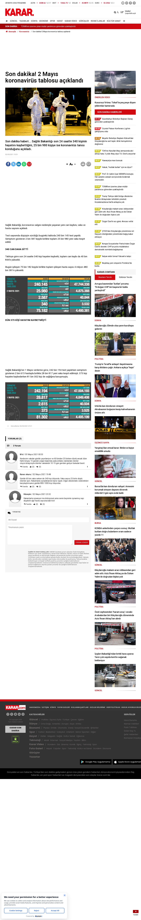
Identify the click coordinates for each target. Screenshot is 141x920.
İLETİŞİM (45, 707)
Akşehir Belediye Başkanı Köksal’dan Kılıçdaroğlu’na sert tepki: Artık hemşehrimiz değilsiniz (60, 26)
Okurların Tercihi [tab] (105, 277)
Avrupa (64, 723)
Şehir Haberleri (131, 734)
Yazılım (77, 740)
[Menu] (123, 20)
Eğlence (80, 736)
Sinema (64, 744)
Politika (44, 719)
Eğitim (81, 719)
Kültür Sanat (114, 21)
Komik (72, 744)
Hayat (60, 21)
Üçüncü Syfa (55, 719)
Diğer (93, 732)
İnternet (54, 740)
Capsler (57, 748)
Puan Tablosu (130, 727)
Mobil (46, 740)
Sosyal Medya (65, 740)
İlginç (79, 744)
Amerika (56, 723)
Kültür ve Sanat (84, 748)
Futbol (41, 732)
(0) (33, 467)
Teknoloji (34, 740)
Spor (52, 21)
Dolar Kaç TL (130, 730)
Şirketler (95, 727)
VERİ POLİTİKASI (113, 707)
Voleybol (61, 732)
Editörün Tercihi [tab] (125, 277)
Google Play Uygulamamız (97, 761)
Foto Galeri (36, 748)
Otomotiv (62, 727)
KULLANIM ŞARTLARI (79, 707)
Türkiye (65, 719)
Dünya (34, 21)
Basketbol (50, 732)
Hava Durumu (130, 720)
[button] (67, 164)
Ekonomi (43, 21)
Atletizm (70, 732)
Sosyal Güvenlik (82, 727)
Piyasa (46, 727)
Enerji (70, 727)
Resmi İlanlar (98, 21)
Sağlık (59, 736)
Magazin (51, 736)
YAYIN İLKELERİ (63, 707)
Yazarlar (24, 21)
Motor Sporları (82, 732)
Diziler (43, 736)
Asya (72, 723)
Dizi (58, 744)
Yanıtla (25, 467)
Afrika (78, 723)
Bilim (84, 740)
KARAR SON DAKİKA (15, 729)
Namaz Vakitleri (131, 723)
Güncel (13, 21)
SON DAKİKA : (11, 26)
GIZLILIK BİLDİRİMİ (97, 707)
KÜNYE (53, 707)
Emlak (54, 727)
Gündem (51, 744)
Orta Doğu (46, 723)
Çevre (74, 719)
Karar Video (71, 21)
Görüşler (84, 21)
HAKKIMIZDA (34, 707)
